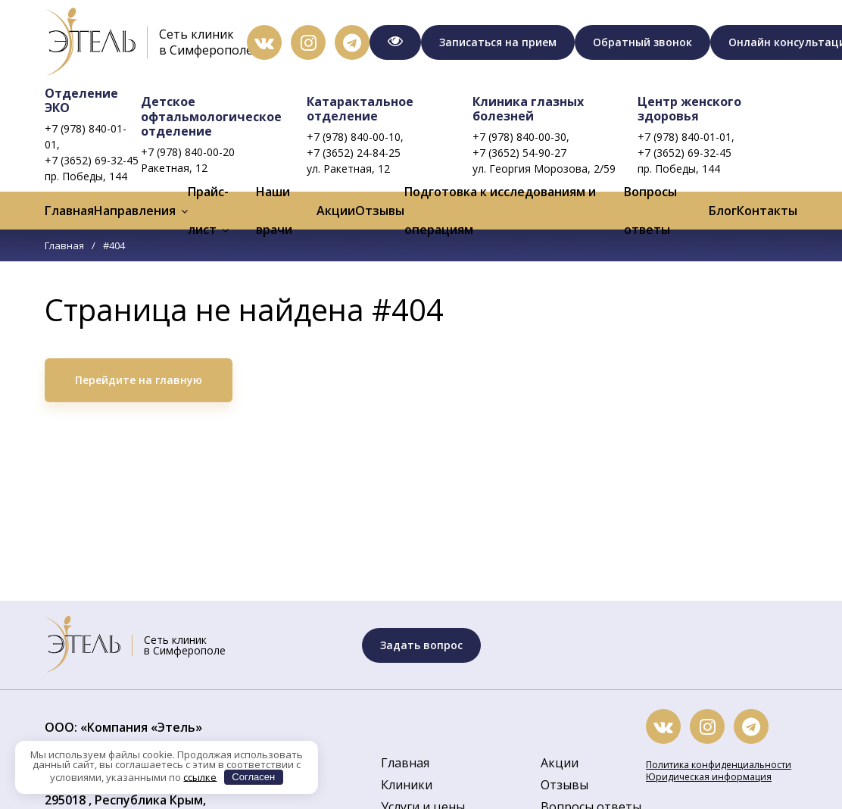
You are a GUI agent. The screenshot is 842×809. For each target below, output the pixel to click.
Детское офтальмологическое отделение (211, 116)
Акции (336, 210)
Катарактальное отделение (360, 108)
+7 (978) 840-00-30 (519, 137)
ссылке (200, 776)
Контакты (767, 210)
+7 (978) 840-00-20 (188, 152)
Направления (135, 210)
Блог (723, 210)
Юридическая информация (709, 776)
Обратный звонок (642, 42)
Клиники (406, 784)
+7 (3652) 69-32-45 (92, 160)
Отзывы (379, 210)
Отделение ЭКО (81, 100)
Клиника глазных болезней (528, 108)
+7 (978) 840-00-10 (354, 137)
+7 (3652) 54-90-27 (519, 152)
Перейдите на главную (138, 380)
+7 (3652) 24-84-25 (354, 152)
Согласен (253, 776)
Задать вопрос (421, 645)
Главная (69, 210)
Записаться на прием (498, 42)
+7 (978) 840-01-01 (684, 137)
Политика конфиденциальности (718, 764)
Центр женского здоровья (689, 108)
